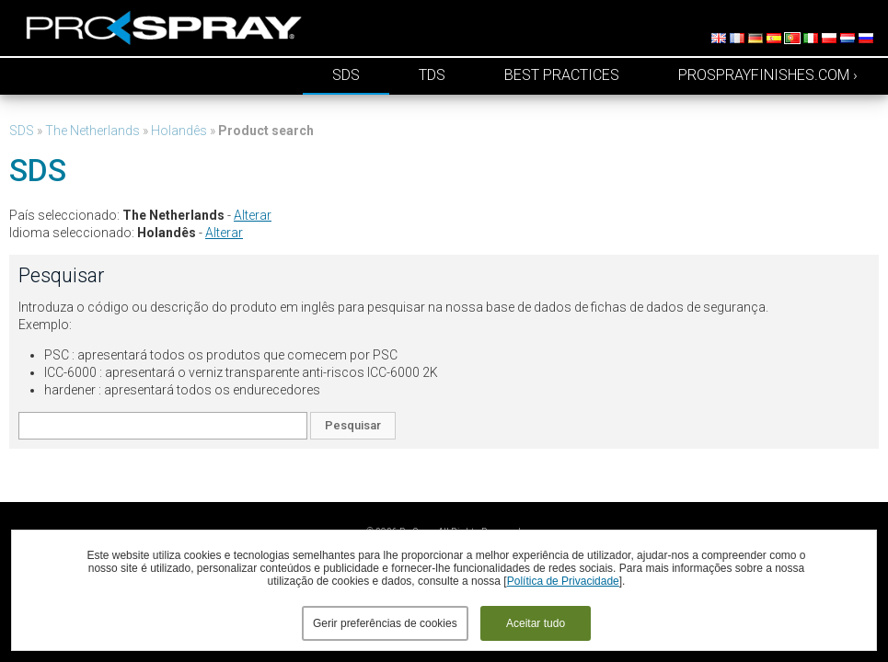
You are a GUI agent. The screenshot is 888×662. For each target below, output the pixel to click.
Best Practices (561, 75)
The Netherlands (92, 130)
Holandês (179, 130)
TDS (432, 75)
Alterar (252, 215)
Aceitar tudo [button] (535, 623)
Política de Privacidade (563, 581)
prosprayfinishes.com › (768, 75)
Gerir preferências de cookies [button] (385, 623)
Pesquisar (353, 425)
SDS (346, 75)
